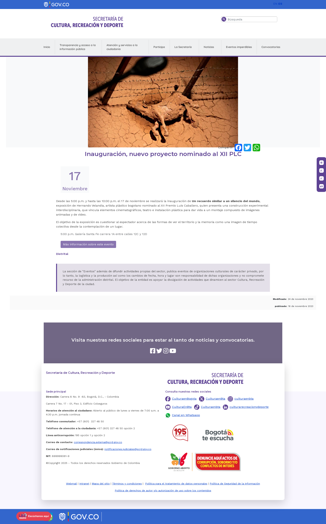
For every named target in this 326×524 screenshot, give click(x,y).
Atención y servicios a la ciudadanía (122, 47)
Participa (159, 47)
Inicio (47, 47)
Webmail (71, 483)
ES (280, 3)
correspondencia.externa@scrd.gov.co (98, 442)
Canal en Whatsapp (186, 415)
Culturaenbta (210, 407)
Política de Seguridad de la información (235, 483)
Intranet (84, 483)
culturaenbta (244, 398)
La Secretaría (183, 47)
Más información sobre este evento (88, 244)
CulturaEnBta (182, 407)
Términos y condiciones (127, 483)
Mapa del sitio (101, 483)
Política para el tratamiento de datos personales (176, 483)
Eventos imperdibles (239, 47)
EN (275, 3)
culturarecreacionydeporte (249, 407)
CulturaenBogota (184, 398)
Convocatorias (270, 47)
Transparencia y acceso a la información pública (78, 47)
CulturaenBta (215, 398)
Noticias (209, 47)
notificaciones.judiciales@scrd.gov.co (127, 449)
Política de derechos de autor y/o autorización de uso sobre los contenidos (163, 490)
